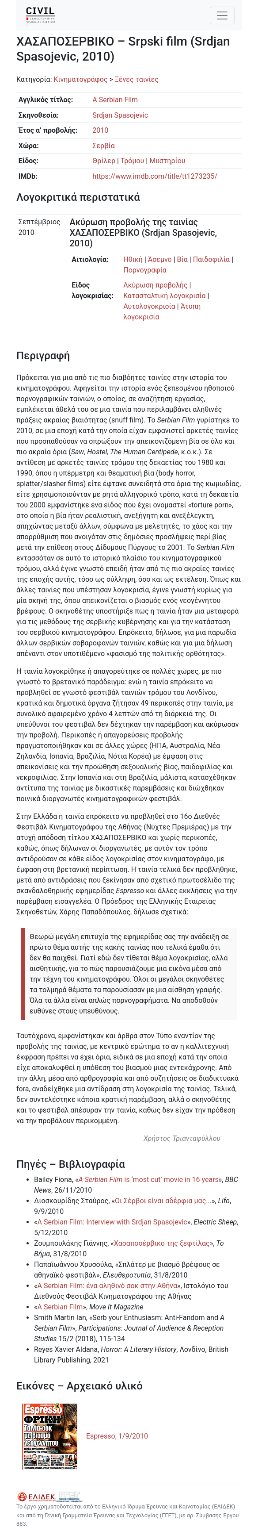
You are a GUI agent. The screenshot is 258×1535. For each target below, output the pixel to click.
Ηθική (133, 259)
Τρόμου (132, 161)
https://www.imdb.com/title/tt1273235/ (154, 176)
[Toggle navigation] (222, 15)
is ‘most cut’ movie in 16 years (148, 1179)
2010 (100, 130)
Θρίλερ (103, 161)
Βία (182, 259)
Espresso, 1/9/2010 (117, 1436)
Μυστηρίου (167, 161)
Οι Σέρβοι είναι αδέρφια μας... (163, 1201)
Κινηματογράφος (80, 79)
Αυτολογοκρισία (149, 306)
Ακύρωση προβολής (155, 285)
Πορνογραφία (145, 270)
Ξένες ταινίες (137, 79)
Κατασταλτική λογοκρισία (164, 296)
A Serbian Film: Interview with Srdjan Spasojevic (112, 1222)
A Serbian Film (115, 100)
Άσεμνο (160, 259)
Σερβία (103, 146)
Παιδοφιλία (211, 259)
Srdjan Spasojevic (120, 115)
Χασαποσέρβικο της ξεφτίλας (162, 1243)
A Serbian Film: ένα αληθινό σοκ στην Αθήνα (108, 1286)
